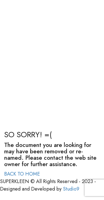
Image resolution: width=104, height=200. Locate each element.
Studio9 (71, 188)
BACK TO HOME (22, 174)
